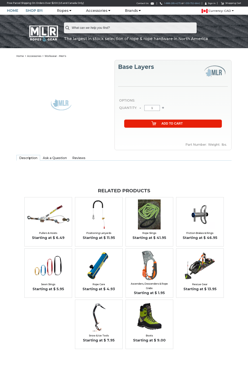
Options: (127, 100)
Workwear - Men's (55, 56)
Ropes (63, 11)
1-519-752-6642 (190, 3)
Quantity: (128, 108)
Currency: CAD (216, 11)
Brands (132, 11)
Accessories (97, 11)
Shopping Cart (230, 3)
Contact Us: (139, 3)
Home (12, 10)
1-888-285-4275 (166, 3)
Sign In (209, 3)
